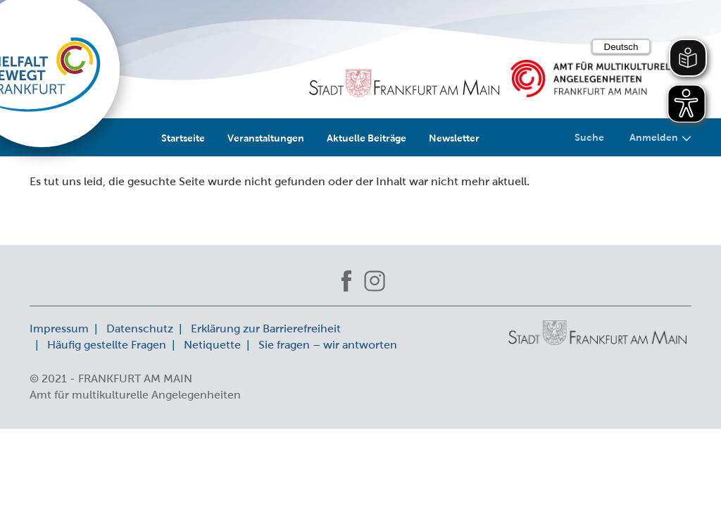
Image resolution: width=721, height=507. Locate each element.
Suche (589, 137)
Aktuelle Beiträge (366, 138)
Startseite (183, 138)
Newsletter (454, 138)
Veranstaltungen (265, 138)
